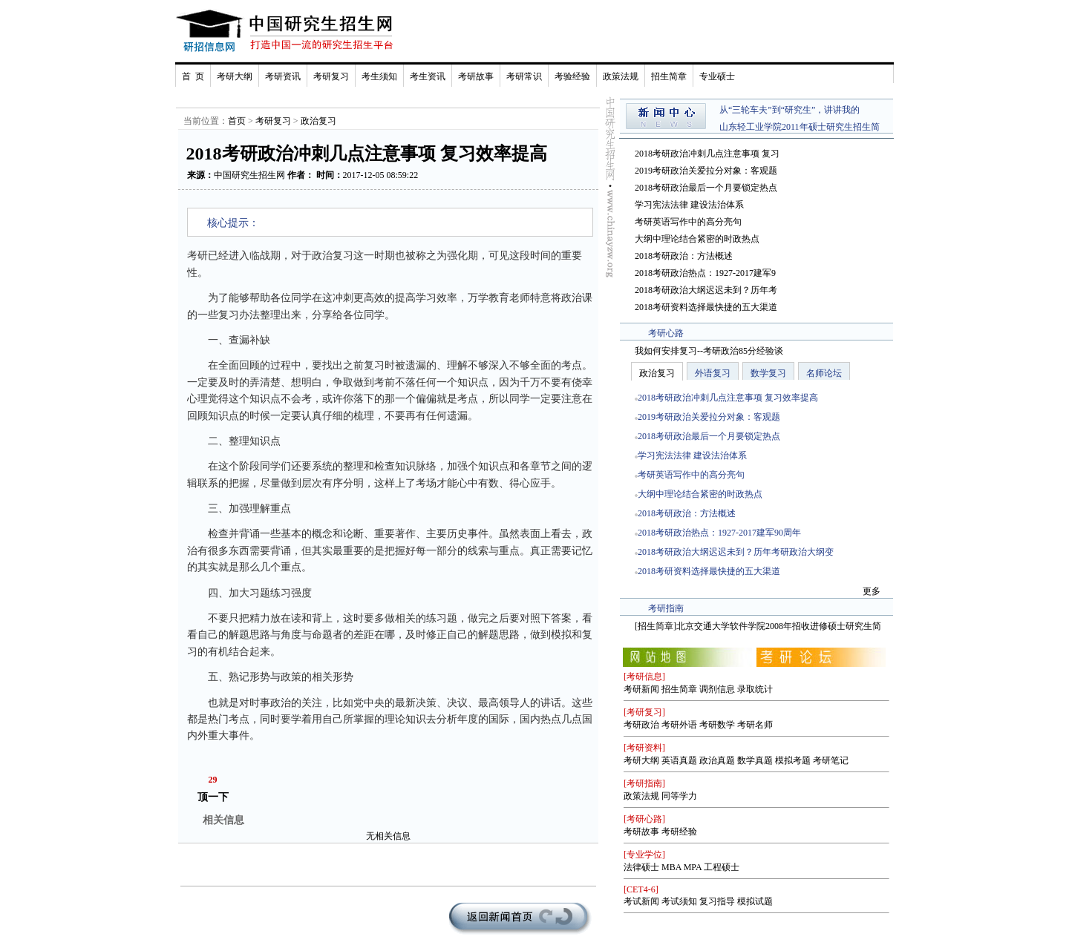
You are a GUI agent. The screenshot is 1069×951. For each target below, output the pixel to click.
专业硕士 (717, 76)
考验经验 (572, 76)
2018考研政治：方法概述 (684, 256)
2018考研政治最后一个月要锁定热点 (706, 187)
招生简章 (669, 76)
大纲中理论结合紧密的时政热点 (697, 239)
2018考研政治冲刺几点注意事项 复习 (707, 153)
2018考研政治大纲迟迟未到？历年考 (706, 290)
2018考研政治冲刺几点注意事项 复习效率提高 (728, 397)
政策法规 (620, 76)
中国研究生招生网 (249, 175)
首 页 (193, 76)
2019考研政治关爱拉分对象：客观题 (706, 170)
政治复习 (318, 121)
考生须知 (379, 76)
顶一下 (213, 797)
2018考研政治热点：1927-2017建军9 (705, 273)
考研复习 (331, 76)
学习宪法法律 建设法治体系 (689, 205)
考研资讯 (283, 76)
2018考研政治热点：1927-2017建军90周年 (719, 532)
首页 (237, 121)
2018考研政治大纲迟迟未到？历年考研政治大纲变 (736, 552)
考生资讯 (427, 76)
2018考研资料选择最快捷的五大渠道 (706, 307)
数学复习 (768, 373)
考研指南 (666, 608)
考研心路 (666, 333)
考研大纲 (234, 76)
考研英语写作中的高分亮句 (688, 222)
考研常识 (524, 76)
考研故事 (476, 76)
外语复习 (712, 373)
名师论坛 (824, 373)
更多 (871, 591)
